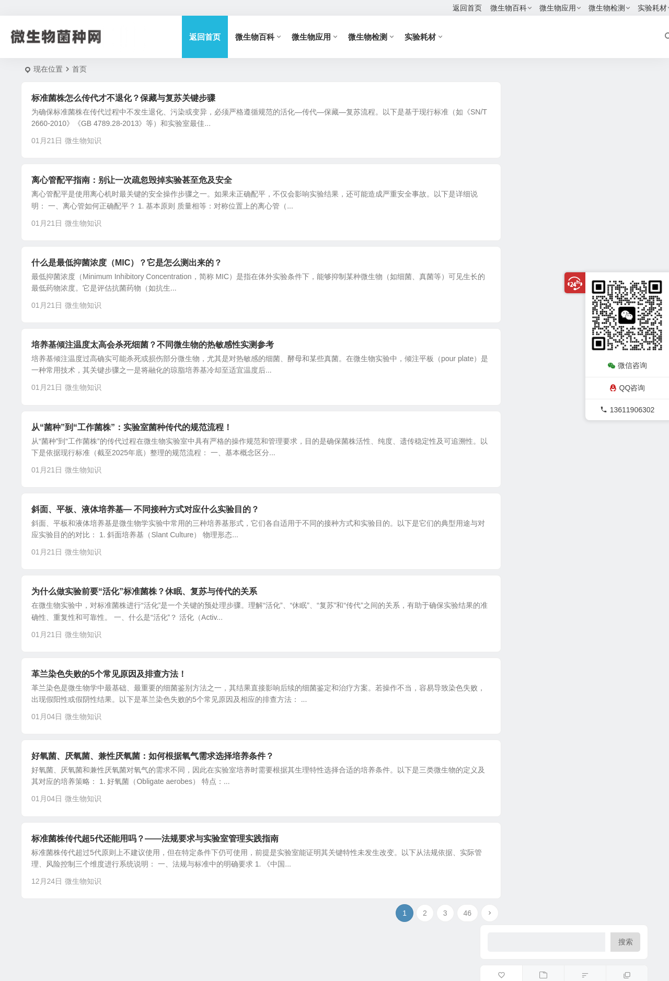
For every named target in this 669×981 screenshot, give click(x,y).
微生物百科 (508, 8)
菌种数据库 (524, 406)
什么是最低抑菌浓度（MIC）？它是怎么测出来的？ (126, 262)
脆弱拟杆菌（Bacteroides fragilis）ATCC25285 (570, 186)
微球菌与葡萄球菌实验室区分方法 (549, 171)
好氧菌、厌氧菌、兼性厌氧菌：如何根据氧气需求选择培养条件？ (152, 756)
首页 (79, 69)
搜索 (625, 99)
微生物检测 (607, 8)
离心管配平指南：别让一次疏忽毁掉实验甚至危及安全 (131, 180)
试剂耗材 (524, 363)
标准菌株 (524, 297)
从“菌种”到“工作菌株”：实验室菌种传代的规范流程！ (131, 427)
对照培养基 (524, 341)
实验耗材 (429, 36)
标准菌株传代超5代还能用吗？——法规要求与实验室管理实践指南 (155, 838)
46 (441, 913)
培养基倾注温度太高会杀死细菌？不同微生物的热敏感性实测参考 (152, 344)
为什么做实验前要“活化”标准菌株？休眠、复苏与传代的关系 (144, 591)
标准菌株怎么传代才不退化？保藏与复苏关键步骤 (123, 98)
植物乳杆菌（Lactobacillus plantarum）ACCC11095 (579, 232)
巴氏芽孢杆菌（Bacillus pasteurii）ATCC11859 (571, 202)
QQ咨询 (627, 387)
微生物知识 (83, 140)
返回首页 (467, 8)
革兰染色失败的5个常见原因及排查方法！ (109, 674)
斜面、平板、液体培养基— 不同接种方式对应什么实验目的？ (145, 509)
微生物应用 (557, 8)
